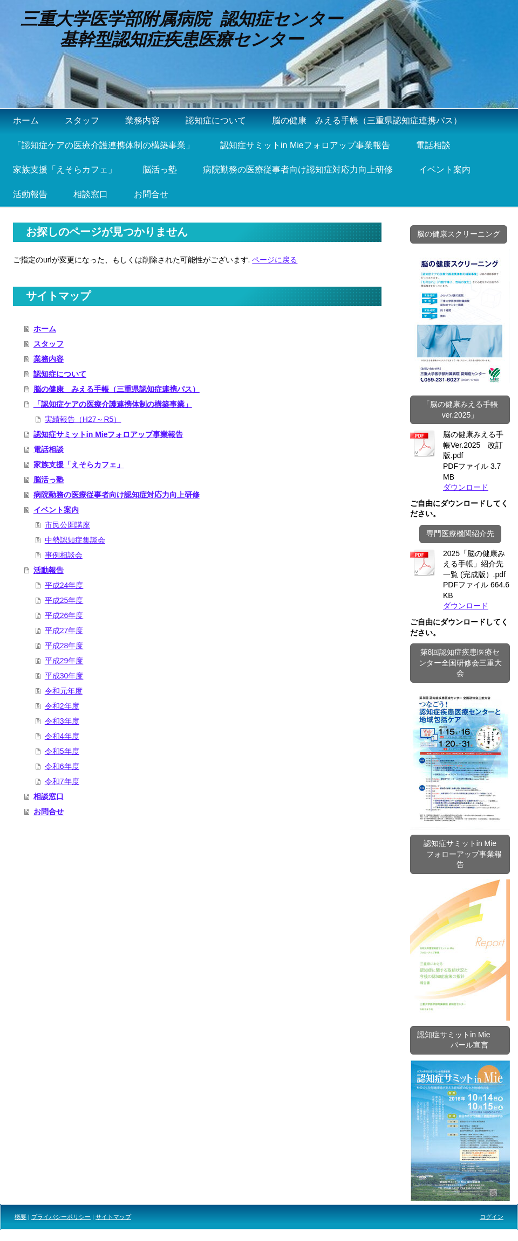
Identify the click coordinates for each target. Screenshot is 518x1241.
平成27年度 (64, 630)
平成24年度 (64, 585)
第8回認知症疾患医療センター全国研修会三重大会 (460, 662)
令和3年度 (62, 721)
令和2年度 (62, 706)
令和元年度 (64, 691)
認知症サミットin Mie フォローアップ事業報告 (460, 854)
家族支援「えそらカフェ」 (78, 464)
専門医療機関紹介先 (460, 533)
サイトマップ (113, 1217)
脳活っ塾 (48, 479)
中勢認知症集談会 (75, 540)
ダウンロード (465, 487)
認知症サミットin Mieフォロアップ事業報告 (108, 434)
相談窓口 (48, 796)
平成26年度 (64, 615)
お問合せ (48, 811)
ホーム (44, 328)
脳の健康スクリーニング (458, 234)
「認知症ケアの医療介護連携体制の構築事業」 (112, 404)
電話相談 (48, 449)
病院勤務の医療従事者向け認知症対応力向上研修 (116, 494)
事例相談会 (64, 555)
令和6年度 (62, 766)
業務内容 (48, 359)
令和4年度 (62, 736)
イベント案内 (56, 509)
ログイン (491, 1217)
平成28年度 (64, 645)
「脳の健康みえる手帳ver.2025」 (460, 409)
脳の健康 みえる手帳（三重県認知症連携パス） (116, 389)
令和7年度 (62, 781)
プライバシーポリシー (61, 1217)
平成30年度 (64, 675)
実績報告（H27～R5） (83, 419)
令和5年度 (62, 751)
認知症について (59, 374)
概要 (20, 1217)
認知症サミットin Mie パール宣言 (460, 1040)
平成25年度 (64, 600)
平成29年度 (64, 660)
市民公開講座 (67, 525)
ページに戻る (274, 259)
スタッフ (48, 343)
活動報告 (48, 570)
